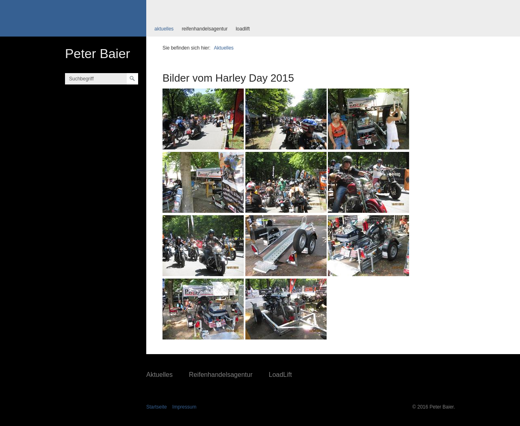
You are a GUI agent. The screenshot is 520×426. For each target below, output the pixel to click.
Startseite (156, 407)
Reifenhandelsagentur (205, 29)
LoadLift (243, 29)
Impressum (184, 407)
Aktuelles (163, 29)
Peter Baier (97, 53)
